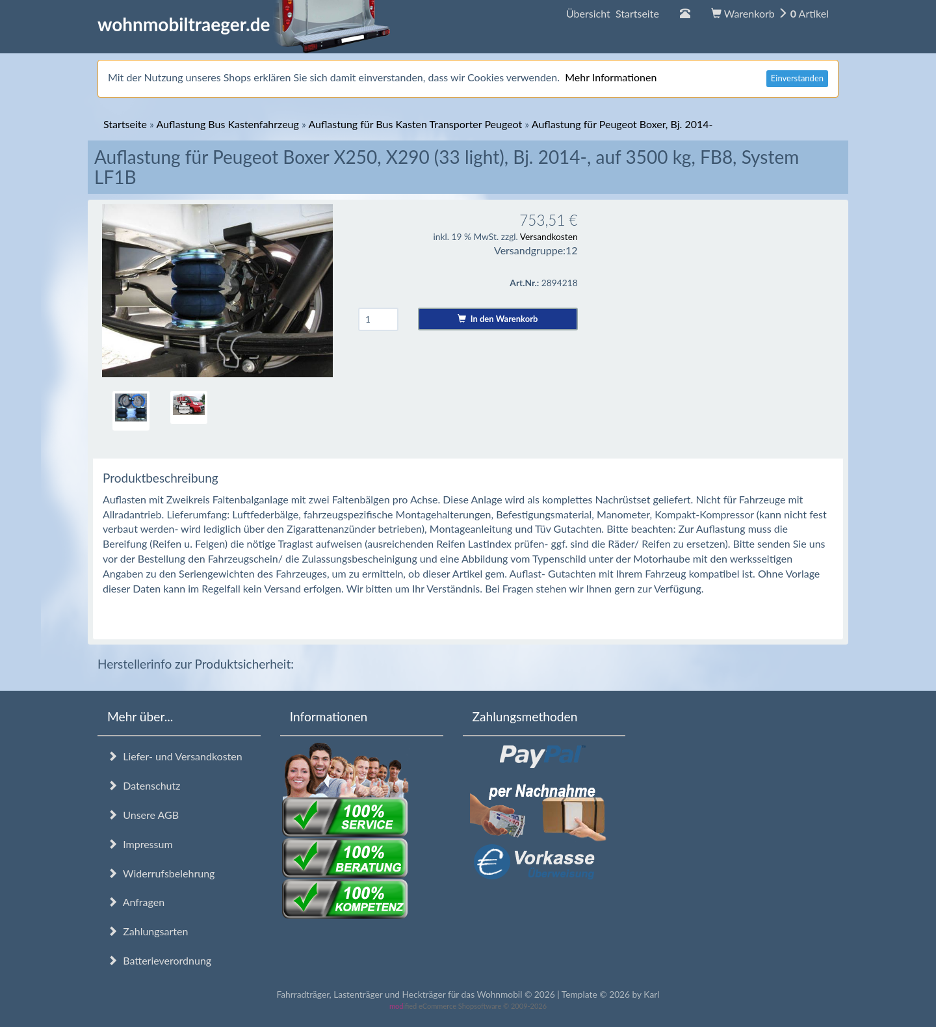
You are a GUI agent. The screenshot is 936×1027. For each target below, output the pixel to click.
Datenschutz (143, 785)
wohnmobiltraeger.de (244, 24)
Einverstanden (797, 78)
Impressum (140, 844)
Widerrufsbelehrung (160, 873)
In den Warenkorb (498, 318)
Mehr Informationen (610, 77)
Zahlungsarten (147, 931)
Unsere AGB (143, 814)
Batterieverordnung (159, 960)
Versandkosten (549, 236)
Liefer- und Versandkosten (174, 756)
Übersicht (612, 13)
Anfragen (135, 902)
